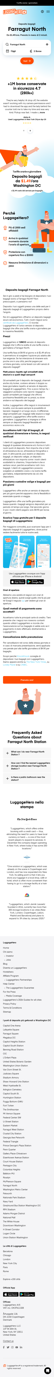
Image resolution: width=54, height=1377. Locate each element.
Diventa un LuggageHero (15, 967)
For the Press (9, 991)
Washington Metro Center (15, 1189)
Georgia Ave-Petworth (13, 1137)
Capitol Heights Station (14, 1041)
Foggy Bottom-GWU (13, 1101)
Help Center (9, 983)
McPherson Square (12, 1181)
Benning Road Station (13, 1049)
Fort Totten (8, 1105)
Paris (5, 1267)
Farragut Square (10, 1033)
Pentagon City (10, 1165)
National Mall (9, 1217)
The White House (11, 1221)
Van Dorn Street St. (12, 1069)
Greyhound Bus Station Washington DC (22, 1205)
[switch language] (42, 12)
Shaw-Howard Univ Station (16, 1081)
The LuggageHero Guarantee (20, 987)
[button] (47, 1370)
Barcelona (8, 1251)
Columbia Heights (11, 1169)
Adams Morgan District (14, 1213)
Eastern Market (10, 1125)
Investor (10, 955)
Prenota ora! (27, 679)
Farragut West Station (13, 1129)
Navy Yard (8, 1201)
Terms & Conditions (12, 1007)
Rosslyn (6, 1177)
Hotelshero (8, 971)
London (6, 1259)
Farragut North (10, 1185)
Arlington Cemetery (12, 1089)
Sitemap (7, 1011)
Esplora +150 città (11, 1279)
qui (23, 600)
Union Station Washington (15, 1237)
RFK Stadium (9, 1209)
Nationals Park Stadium (14, 1197)
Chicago (7, 1255)
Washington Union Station (15, 1065)
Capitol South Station (13, 1045)
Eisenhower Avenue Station (16, 1157)
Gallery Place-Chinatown (15, 1153)
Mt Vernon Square (11, 1113)
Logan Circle (9, 1233)
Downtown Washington (14, 1225)
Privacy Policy (9, 1003)
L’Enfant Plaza (9, 1057)
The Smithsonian (11, 1109)
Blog (5, 963)
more (42, 112)
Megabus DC (9, 1037)
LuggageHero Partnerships (19, 979)
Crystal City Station (12, 1133)
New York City (10, 1263)
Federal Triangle (10, 1141)
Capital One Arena (11, 1025)
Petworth (7, 1193)
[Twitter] (8, 1347)
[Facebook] (3, 1347)
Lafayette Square (11, 1029)
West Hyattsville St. (12, 1085)
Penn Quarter (9, 1149)
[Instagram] (12, 1347)
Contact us (8, 1340)
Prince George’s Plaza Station (17, 1145)
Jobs (8, 959)
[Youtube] (16, 1347)
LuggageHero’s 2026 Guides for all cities (22, 999)
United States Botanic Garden (17, 1061)
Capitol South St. (11, 1093)
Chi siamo (8, 951)
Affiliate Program (11, 975)
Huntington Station (12, 1097)
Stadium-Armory (11, 1077)
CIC (5, 1053)
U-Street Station (10, 1121)
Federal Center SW (12, 1117)
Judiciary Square (11, 1073)
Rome (6, 1271)
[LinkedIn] (21, 1347)
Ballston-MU (9, 1173)
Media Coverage (14, 995)
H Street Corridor (11, 1229)
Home (6, 947)
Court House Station (13, 1161)
